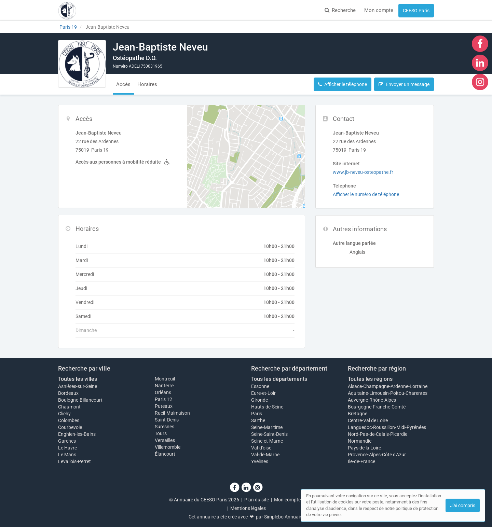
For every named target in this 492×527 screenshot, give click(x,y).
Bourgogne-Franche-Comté (377, 407)
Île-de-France (361, 461)
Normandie (359, 441)
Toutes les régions (370, 379)
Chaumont (69, 407)
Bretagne (357, 413)
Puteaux (164, 406)
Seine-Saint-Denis (269, 434)
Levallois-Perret (74, 461)
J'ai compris (462, 505)
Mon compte (378, 10)
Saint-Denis (167, 419)
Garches (67, 441)
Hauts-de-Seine (267, 407)
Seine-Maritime (267, 427)
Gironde (259, 400)
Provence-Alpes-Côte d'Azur (377, 454)
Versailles (165, 440)
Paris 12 (163, 399)
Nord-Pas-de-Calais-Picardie (377, 434)
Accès (123, 84)
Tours (161, 433)
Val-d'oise (261, 447)
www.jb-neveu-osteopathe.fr (363, 172)
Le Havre (67, 447)
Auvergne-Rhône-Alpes (372, 400)
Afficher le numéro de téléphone (366, 194)
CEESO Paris (416, 10)
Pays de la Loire (364, 447)
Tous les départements (279, 379)
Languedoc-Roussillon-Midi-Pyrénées (387, 427)
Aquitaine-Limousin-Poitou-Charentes (387, 393)
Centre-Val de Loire (368, 420)
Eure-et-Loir (263, 393)
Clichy (64, 413)
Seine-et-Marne (267, 441)
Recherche (340, 10)
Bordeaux (68, 393)
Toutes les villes (77, 379)
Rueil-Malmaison (172, 413)
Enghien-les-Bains (77, 434)
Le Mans (67, 454)
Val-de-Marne (265, 454)
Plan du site (256, 499)
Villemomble (167, 447)
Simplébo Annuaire (284, 516)
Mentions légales (248, 508)
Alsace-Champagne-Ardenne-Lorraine (387, 386)
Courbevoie (70, 427)
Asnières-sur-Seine (77, 386)
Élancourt (165, 454)
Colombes (68, 420)
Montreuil (165, 379)
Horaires (147, 84)
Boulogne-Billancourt (80, 400)
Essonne (260, 386)
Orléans (163, 392)
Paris (256, 413)
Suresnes (164, 426)
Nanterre (164, 385)
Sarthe (258, 420)
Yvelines (259, 461)
